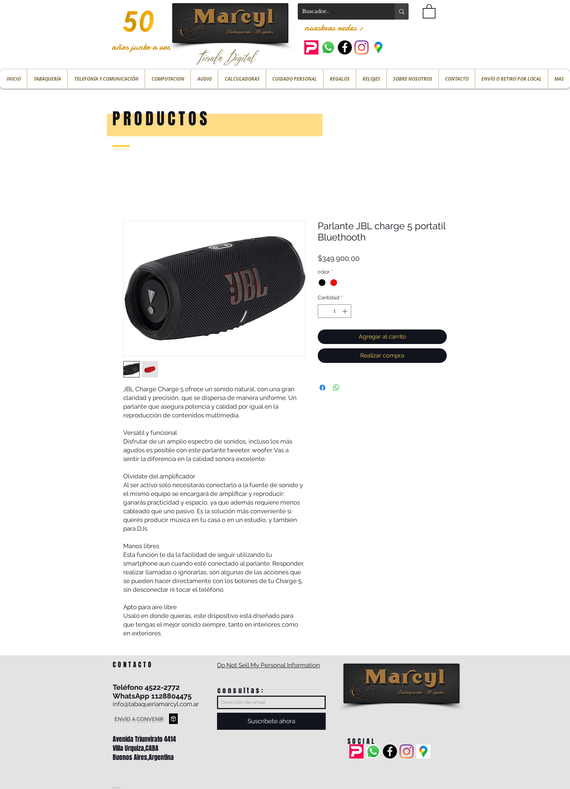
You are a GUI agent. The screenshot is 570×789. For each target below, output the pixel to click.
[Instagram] (361, 47)
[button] (429, 11)
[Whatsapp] (328, 47)
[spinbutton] (334, 311)
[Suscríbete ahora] (271, 721)
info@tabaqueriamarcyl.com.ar (156, 704)
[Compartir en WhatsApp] (336, 387)
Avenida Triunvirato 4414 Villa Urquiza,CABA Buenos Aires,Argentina (144, 748)
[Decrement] (323, 311)
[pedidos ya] (311, 47)
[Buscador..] (341, 11)
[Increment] (345, 311)
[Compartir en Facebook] (322, 387)
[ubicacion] (378, 47)
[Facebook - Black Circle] (345, 47)
